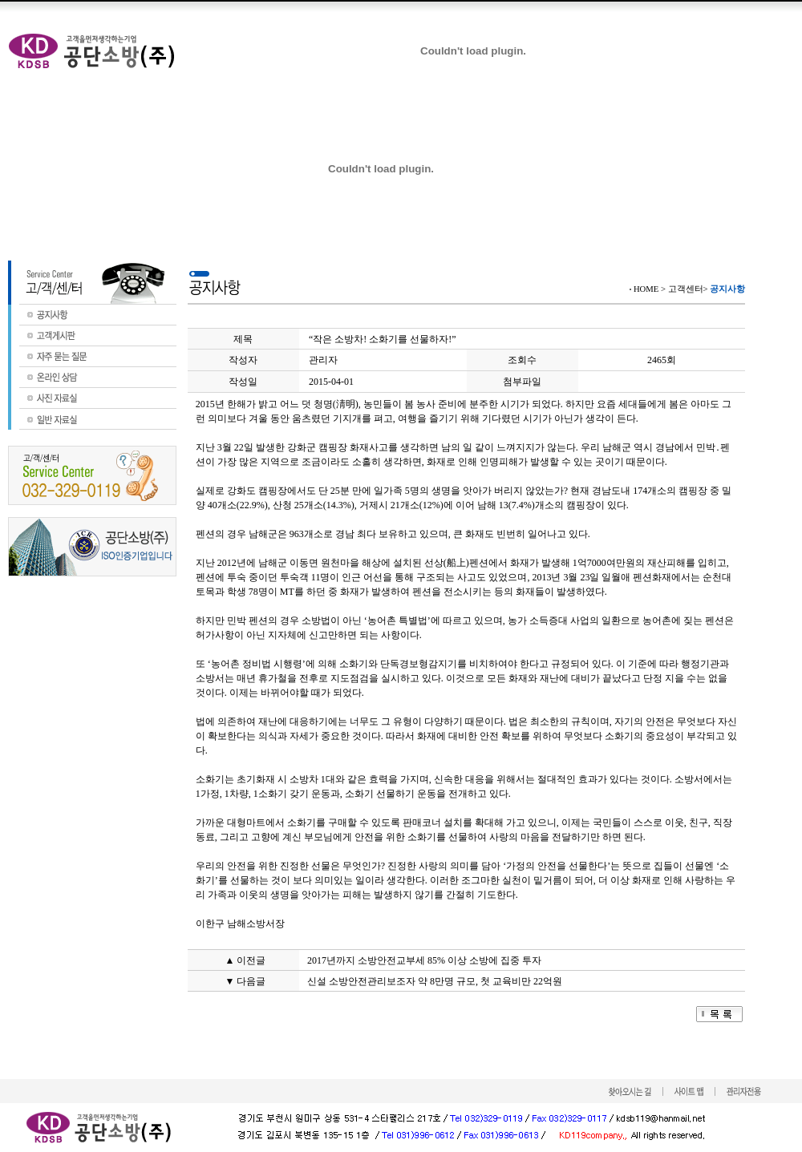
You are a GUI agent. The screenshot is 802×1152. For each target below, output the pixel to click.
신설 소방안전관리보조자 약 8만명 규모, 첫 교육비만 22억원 (434, 981)
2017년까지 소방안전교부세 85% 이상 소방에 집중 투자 (424, 960)
